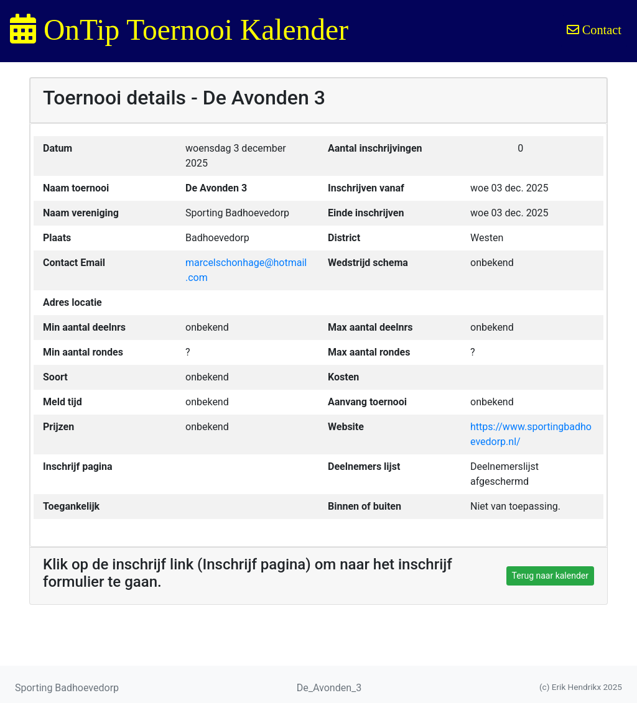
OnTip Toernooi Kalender (179, 30)
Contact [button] (594, 30)
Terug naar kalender (550, 576)
